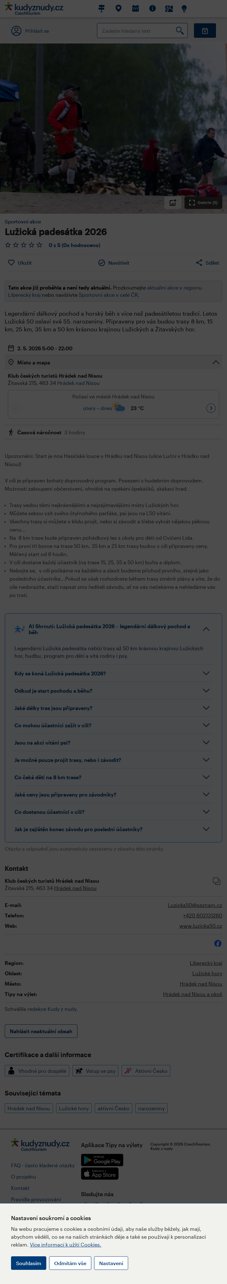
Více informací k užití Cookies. (65, 1244)
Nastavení (111, 1263)
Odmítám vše (70, 1263)
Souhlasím (28, 1263)
